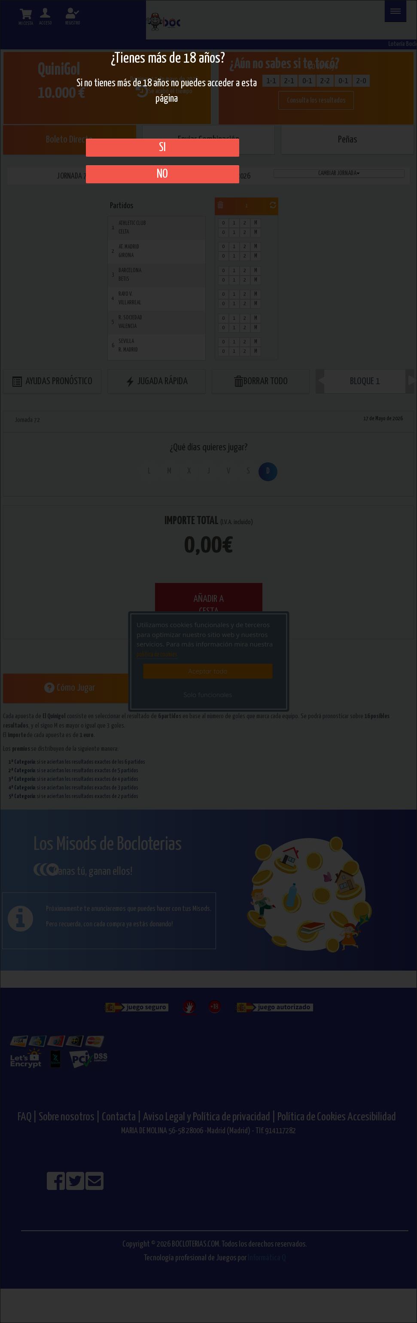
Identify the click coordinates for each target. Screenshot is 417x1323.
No (162, 174)
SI (162, 148)
